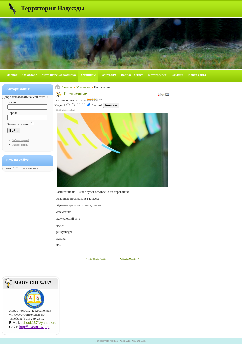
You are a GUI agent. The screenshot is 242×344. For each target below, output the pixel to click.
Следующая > (129, 258)
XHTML (131, 340)
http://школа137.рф (34, 327)
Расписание (75, 93)
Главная (67, 87)
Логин (11, 102)
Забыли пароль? (20, 140)
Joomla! (114, 340)
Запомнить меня (18, 124)
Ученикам (83, 87)
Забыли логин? (20, 144)
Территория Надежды (52, 8)
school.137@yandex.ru (38, 323)
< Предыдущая (96, 258)
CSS (143, 340)
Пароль (12, 113)
